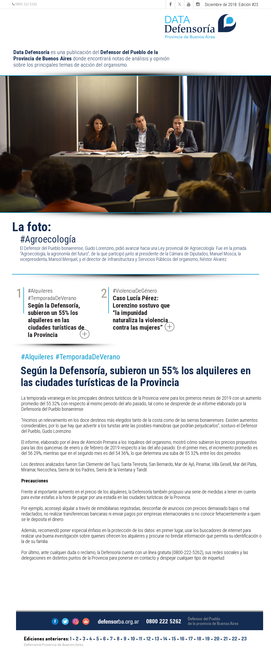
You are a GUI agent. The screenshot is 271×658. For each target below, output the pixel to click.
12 (148, 638)
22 (234, 638)
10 (133, 638)
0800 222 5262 (24, 4)
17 (190, 638)
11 (140, 638)
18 (199, 638)
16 (182, 638)
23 (244, 638)
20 (216, 638)
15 (174, 638)
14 (165, 638)
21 (225, 638)
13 (157, 638)
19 (207, 638)
